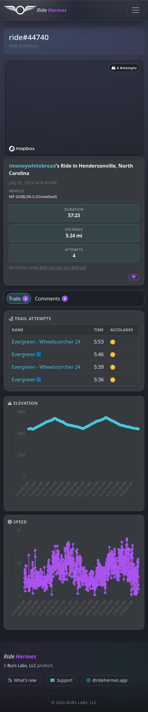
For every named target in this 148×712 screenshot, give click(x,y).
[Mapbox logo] (21, 148)
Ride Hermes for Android (62, 267)
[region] (74, 108)
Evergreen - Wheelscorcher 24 (46, 341)
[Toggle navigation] (135, 10)
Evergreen (23, 354)
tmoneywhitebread (32, 165)
